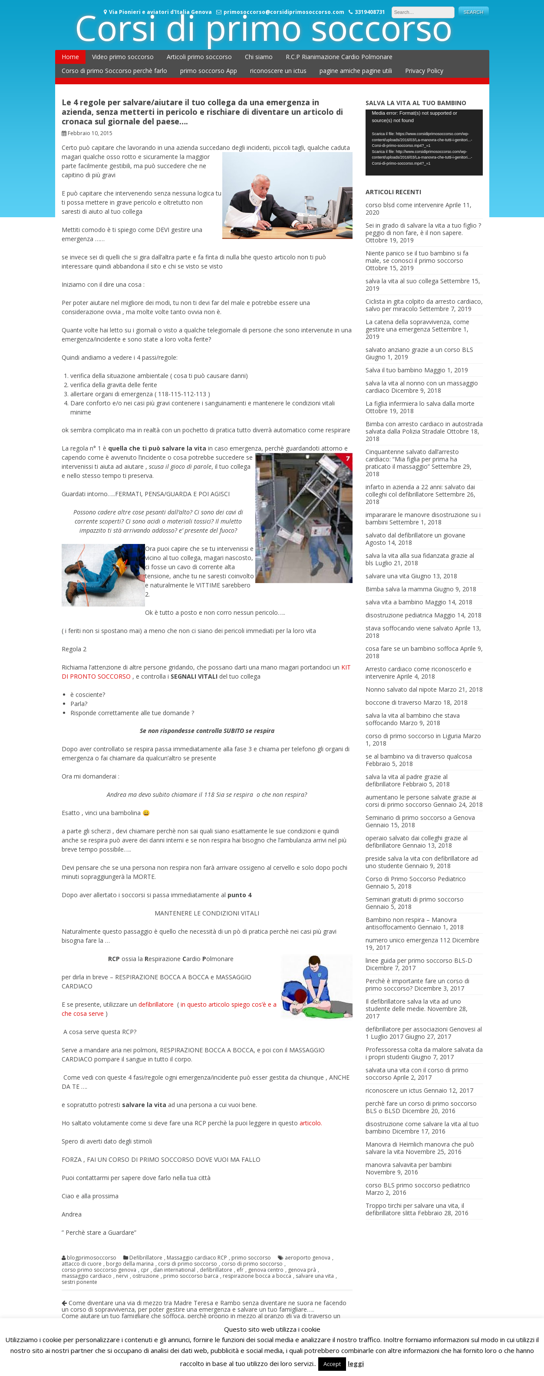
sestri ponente (79, 1282)
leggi (356, 1363)
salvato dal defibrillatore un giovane (415, 535)
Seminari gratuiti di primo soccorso (415, 899)
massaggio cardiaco (87, 1276)
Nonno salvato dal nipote (401, 689)
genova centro (266, 1270)
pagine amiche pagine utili (356, 70)
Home (70, 57)
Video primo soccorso (123, 57)
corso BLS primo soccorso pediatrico (418, 1185)
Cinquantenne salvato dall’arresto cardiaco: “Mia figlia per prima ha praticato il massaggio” (412, 459)
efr (240, 1270)
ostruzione (145, 1276)
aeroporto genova (307, 1258)
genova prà (302, 1270)
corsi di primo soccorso (187, 1264)
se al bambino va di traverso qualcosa (419, 756)
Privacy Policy (424, 70)
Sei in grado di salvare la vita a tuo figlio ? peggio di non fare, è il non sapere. (423, 229)
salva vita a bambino (394, 602)
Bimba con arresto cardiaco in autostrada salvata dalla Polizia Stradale (424, 427)
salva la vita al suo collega (402, 281)
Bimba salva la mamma (399, 589)
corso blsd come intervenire (405, 205)
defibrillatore (156, 1004)
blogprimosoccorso (91, 1258)
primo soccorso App (208, 70)
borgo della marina (130, 1264)
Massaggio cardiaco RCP (197, 1258)
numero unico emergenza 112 (408, 940)
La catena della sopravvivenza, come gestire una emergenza (417, 325)
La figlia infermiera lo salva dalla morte (420, 403)
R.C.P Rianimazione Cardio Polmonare (339, 57)
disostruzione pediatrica (399, 615)
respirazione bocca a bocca (257, 1276)
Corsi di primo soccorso (263, 27)
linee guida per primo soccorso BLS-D (419, 960)
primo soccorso (251, 1258)
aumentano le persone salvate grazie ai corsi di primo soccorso (421, 801)
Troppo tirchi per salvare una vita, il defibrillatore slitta (415, 1209)
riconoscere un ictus (278, 70)
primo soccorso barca (190, 1276)
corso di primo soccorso (252, 1264)
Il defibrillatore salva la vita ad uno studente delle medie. (413, 1005)
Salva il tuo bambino (394, 370)
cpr (145, 1270)
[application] (424, 142)
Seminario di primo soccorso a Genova (420, 817)
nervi (122, 1276)
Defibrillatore (145, 1258)
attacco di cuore (82, 1264)
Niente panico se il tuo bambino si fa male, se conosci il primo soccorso (417, 257)
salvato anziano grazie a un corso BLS (419, 349)
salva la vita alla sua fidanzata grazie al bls (420, 559)
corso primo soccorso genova (99, 1270)
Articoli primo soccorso (199, 57)
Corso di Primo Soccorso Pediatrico (416, 879)
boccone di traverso (394, 702)
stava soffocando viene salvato (409, 628)
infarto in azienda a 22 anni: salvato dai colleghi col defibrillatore (420, 490)
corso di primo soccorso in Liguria (413, 736)
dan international (174, 1270)
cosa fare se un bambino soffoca (412, 648)
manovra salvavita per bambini (409, 1164)
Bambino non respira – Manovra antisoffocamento (411, 923)
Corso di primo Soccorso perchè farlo (114, 70)
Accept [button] (332, 1364)
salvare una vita (315, 1276)
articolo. (311, 1123)
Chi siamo (259, 57)
